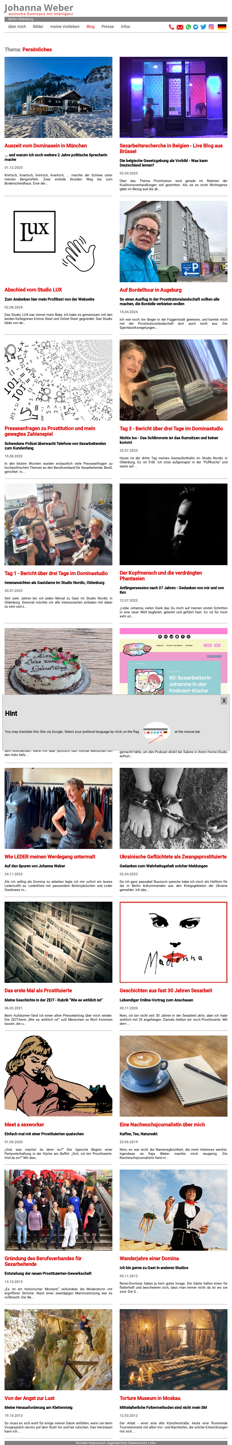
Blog (90, 26)
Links (152, 1443)
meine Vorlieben (65, 26)
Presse (108, 26)
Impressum (97, 1443)
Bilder (38, 26)
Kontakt (82, 1443)
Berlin (12, 19)
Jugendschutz (116, 1443)
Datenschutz (137, 1443)
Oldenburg (25, 19)
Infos (125, 26)
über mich (17, 26)
